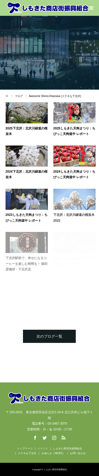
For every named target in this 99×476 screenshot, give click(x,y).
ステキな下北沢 (27, 453)
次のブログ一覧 (49, 336)
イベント (42, 448)
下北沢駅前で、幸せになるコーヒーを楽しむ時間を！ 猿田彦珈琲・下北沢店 (27, 263)
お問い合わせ (78, 453)
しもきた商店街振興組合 (67, 448)
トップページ (25, 448)
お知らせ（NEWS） (53, 453)
